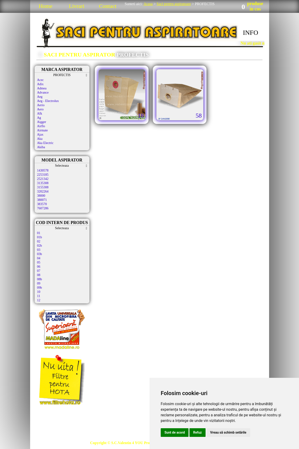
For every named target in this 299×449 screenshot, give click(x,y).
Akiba (41, 147)
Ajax (40, 134)
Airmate (42, 130)
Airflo (41, 126)
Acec (40, 80)
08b (39, 279)
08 (38, 275)
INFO (250, 32)
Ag (39, 117)
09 (38, 283)
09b (39, 287)
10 (38, 292)
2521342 (43, 179)
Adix (40, 84)
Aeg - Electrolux (48, 101)
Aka (40, 138)
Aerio (41, 105)
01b (39, 237)
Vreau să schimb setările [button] (228, 432)
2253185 (43, 174)
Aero (40, 109)
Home (46, 6)
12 (38, 300)
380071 (42, 200)
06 (38, 266)
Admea (41, 88)
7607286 (43, 208)
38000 (41, 195)
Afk (39, 113)
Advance (43, 92)
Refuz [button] (197, 432)
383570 (42, 204)
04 (38, 258)
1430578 (43, 170)
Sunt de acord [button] (174, 432)
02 (38, 241)
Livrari (77, 6)
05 (38, 262)
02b (39, 245)
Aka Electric (45, 143)
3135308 (43, 183)
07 (38, 271)
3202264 (43, 191)
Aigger (41, 122)
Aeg (40, 96)
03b (39, 254)
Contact (108, 6)
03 (38, 250)
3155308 (43, 187)
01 (38, 233)
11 (38, 296)
